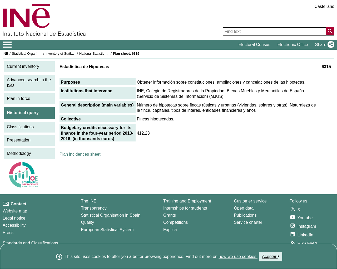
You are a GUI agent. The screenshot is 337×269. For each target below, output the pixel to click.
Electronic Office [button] (292, 44)
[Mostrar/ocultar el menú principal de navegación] (7, 44)
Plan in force (18, 98)
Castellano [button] (324, 6)
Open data (244, 208)
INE (5, 53)
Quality (87, 222)
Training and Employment (187, 201)
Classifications (20, 127)
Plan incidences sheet (80, 154)
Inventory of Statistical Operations (71, 53)
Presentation (19, 140)
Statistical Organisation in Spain (36, 53)
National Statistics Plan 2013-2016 (105, 53)
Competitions (175, 222)
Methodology (19, 153)
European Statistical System (107, 229)
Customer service (250, 201)
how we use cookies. (238, 256)
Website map (15, 211)
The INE (88, 201)
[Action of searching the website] (330, 31)
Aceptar (270, 256)
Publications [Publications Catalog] (245, 215)
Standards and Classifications (30, 243)
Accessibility (14, 225)
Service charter (248, 222)
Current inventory (23, 66)
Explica (170, 229)
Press (8, 232)
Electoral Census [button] (254, 44)
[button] (323, 44)
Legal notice (14, 218)
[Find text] (274, 31)
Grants (169, 215)
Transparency (93, 208)
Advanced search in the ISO (29, 83)
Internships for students (185, 208)
